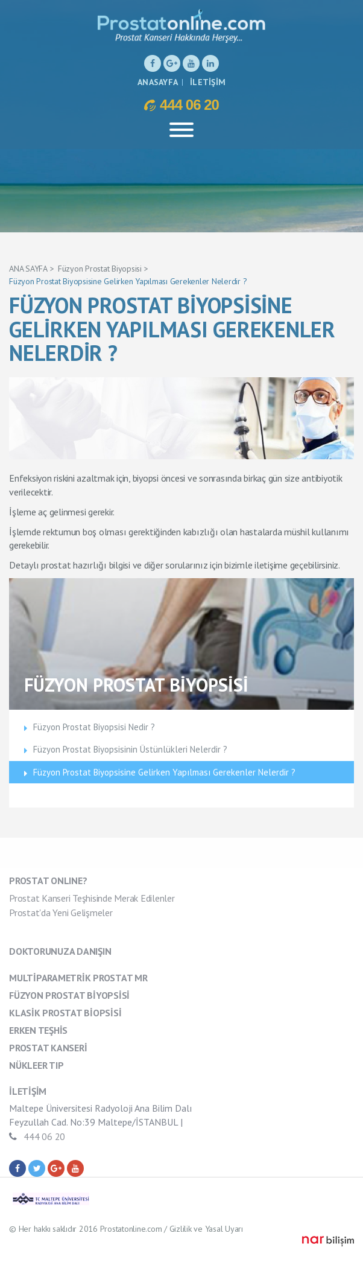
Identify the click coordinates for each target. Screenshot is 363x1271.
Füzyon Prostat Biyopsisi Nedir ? (94, 727)
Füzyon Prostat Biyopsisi (100, 268)
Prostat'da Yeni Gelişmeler (61, 912)
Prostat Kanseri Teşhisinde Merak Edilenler (92, 898)
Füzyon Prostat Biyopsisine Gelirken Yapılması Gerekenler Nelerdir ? (128, 281)
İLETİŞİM (208, 82)
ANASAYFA (157, 82)
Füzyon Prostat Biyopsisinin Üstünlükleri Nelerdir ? (130, 749)
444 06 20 (181, 104)
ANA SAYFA (28, 268)
